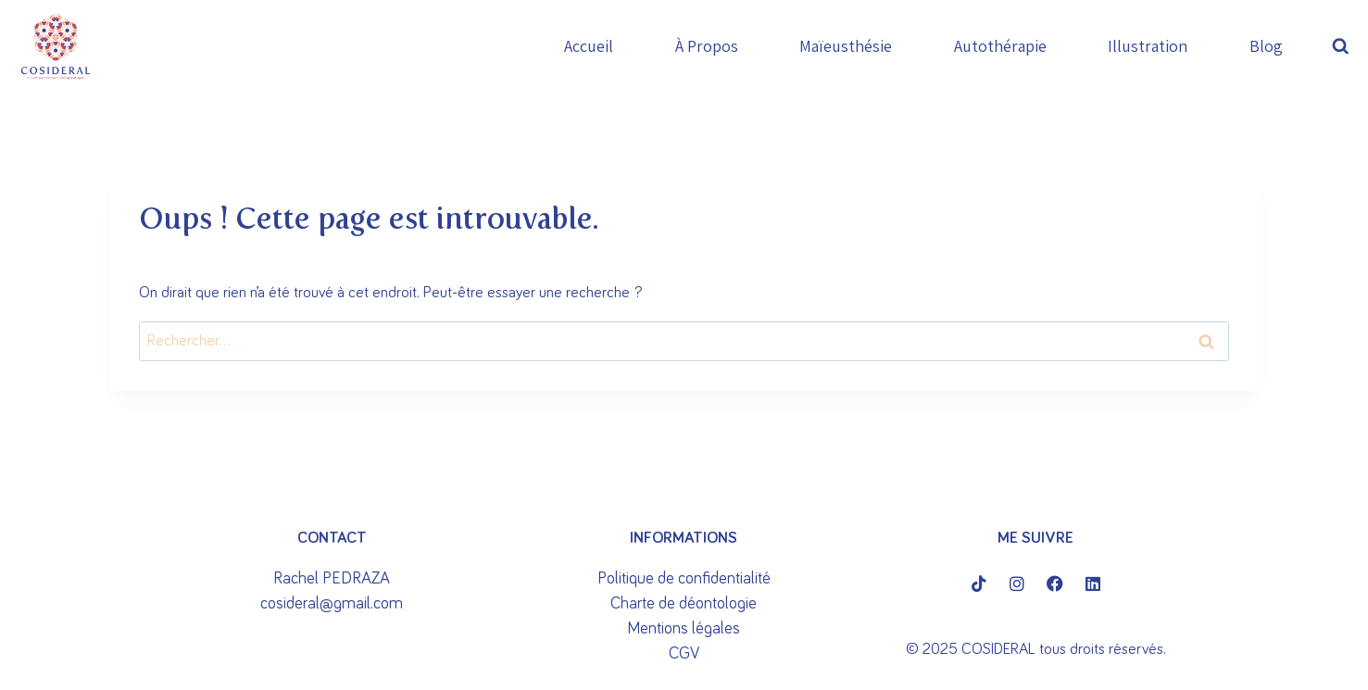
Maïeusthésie (845, 45)
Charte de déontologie (683, 604)
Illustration (1147, 45)
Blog (1266, 45)
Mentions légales (684, 629)
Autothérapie (1000, 45)
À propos (706, 45)
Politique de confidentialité (684, 579)
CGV (684, 654)
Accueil (588, 45)
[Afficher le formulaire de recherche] (1345, 47)
